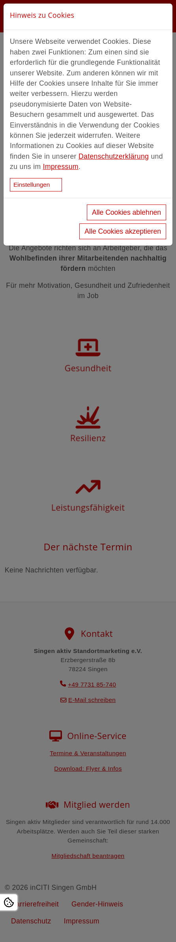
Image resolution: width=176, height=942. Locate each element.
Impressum (61, 167)
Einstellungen (31, 184)
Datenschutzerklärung (114, 156)
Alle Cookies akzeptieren (122, 231)
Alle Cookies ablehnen (126, 212)
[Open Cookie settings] (8, 902)
